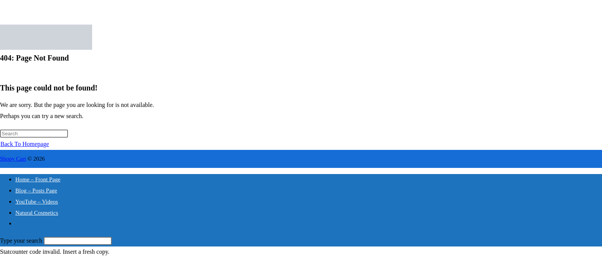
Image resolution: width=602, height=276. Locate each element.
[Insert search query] (34, 134)
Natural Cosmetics (36, 213)
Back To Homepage (24, 144)
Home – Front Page (37, 179)
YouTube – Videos (36, 202)
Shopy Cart (13, 159)
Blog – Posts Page (36, 190)
